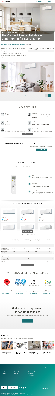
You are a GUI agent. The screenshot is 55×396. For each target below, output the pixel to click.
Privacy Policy (7, 394)
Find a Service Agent (31, 377)
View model (14, 241)
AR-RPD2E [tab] (27, 170)
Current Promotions (45, 371)
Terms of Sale (12, 394)
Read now (6, 358)
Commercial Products (4, 371)
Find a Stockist (39, 1)
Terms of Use (3, 394)
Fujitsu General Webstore (30, 394)
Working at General (17, 369)
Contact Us (4, 383)
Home (2, 44)
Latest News (16, 373)
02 (25, 95)
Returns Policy (16, 394)
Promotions (45, 367)
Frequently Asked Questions (33, 371)
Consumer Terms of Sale (23, 394)
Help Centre (31, 367)
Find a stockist (12, 388)
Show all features (27, 133)
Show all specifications (27, 265)
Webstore (43, 386)
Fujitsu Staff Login (45, 388)
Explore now (6, 293)
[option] (27, 77)
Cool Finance (44, 369)
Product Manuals (31, 375)
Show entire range (27, 231)
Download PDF (41, 149)
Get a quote (48, 1)
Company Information (18, 371)
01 (22, 95)
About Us (17, 367)
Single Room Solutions (15, 44)
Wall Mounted (22, 44)
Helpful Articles (30, 369)
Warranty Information (31, 373)
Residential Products (7, 44)
